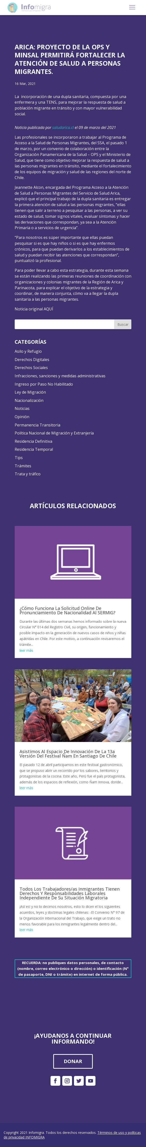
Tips (19, 457)
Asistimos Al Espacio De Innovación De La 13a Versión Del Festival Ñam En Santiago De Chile (68, 754)
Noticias (22, 408)
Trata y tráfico (28, 474)
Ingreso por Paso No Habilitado (44, 384)
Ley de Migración (30, 392)
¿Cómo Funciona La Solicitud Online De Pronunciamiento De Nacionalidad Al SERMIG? (67, 610)
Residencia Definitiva (33, 441)
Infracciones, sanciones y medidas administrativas (60, 376)
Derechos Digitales (32, 359)
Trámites (23, 466)
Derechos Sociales (31, 367)
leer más (26, 650)
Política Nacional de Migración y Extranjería (54, 433)
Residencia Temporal (34, 449)
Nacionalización (29, 400)
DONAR (73, 1061)
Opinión (22, 416)
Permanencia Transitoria (37, 425)
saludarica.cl (63, 127)
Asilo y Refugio (28, 351)
